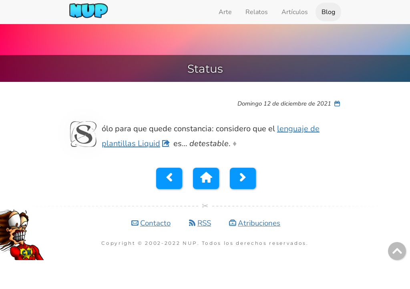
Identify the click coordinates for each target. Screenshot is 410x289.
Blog (328, 12)
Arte (225, 12)
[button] (169, 178)
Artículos (294, 12)
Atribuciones (259, 223)
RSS (204, 223)
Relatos (256, 12)
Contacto (155, 223)
